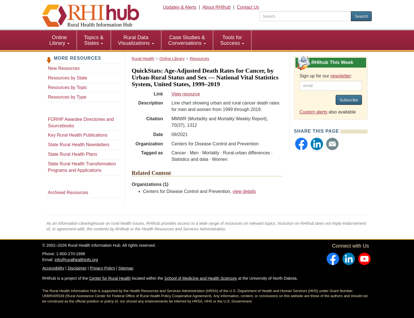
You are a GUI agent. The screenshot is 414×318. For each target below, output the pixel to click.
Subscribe (348, 99)
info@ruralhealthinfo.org (76, 259)
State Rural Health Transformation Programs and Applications (82, 167)
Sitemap (125, 268)
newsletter (340, 76)
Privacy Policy (102, 268)
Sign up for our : (326, 76)
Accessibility (53, 268)
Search (361, 16)
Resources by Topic (67, 87)
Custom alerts (314, 112)
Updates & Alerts (179, 7)
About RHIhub (216, 7)
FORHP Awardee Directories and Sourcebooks (81, 122)
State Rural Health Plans (72, 154)
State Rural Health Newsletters (79, 144)
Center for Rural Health (110, 278)
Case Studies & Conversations (187, 40)
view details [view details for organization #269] (244, 191)
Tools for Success (232, 40)
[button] (301, 144)
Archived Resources (68, 192)
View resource (186, 94)
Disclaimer (77, 268)
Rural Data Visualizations (136, 40)
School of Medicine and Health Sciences (200, 278)
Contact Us (248, 7)
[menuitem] (59, 40)
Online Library (59, 40)
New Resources (64, 68)
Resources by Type (67, 97)
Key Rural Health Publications (78, 135)
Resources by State (67, 77)
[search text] (305, 16)
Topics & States (94, 40)
